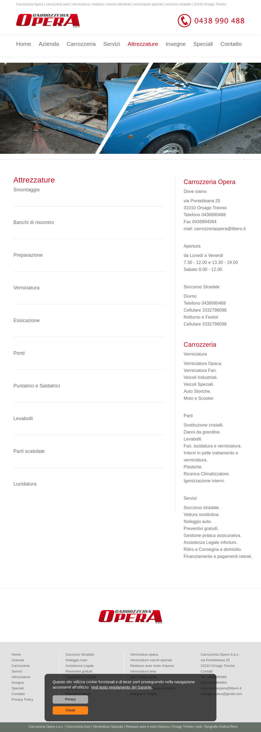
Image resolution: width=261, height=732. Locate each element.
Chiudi (70, 710)
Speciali (203, 44)
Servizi (111, 44)
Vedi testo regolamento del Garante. (122, 687)
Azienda (49, 44)
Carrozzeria (81, 44)
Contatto (231, 44)
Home (23, 44)
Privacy (70, 699)
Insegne (176, 44)
